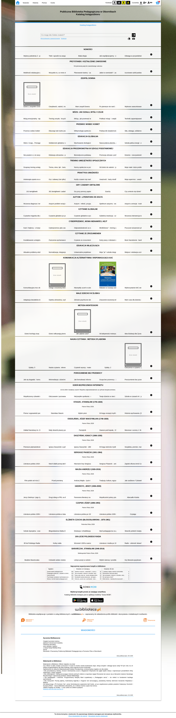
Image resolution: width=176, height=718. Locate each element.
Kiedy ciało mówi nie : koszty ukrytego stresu (86, 575)
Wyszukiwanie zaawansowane (50, 38)
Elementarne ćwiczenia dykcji (110, 573)
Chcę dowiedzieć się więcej (77, 716)
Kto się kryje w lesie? (108, 577)
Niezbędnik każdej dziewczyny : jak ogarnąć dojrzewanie (89, 577)
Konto (53, 3)
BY (128, 2)
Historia (35, 3)
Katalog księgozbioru (88, 25)
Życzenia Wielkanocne (51, 638)
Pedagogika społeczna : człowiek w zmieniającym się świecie (62, 573)
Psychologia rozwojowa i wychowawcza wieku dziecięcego (61, 577)
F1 (145, 2)
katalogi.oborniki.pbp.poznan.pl (53, 689)
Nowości (26, 3)
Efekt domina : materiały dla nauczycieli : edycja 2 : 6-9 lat (117, 579)
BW (119, 2)
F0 (141, 2)
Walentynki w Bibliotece (52, 661)
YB (123, 2)
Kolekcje (63, 38)
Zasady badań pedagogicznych (55, 571)
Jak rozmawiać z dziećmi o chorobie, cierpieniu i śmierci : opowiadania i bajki (94, 573)
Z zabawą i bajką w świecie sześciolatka (113, 571)
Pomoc (44, 3)
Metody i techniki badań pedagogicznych (57, 579)
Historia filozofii (51, 575)
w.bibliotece (77, 614)
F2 (150, 2)
